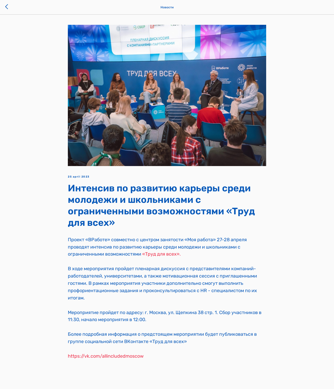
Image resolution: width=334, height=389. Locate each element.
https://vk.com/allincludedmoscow (106, 356)
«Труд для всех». (161, 254)
